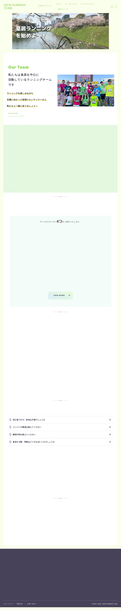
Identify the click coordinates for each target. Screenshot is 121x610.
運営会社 (20, 578)
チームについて (71, 4)
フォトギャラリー (88, 4)
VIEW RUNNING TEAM (19, 6)
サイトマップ (8, 578)
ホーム (59, 4)
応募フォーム (63, 9)
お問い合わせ (31, 578)
